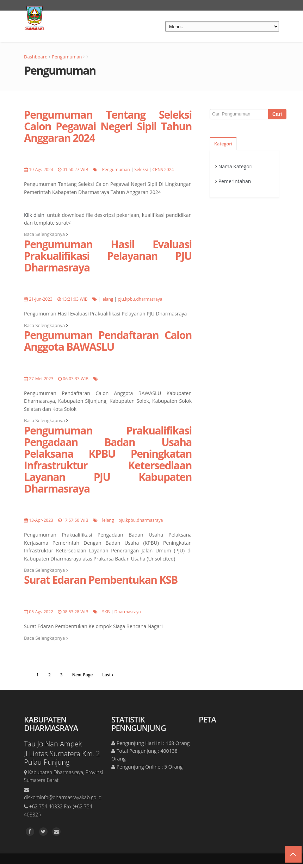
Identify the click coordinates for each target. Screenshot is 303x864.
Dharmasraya (127, 612)
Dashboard (36, 57)
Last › (107, 675)
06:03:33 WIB (75, 379)
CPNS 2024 (163, 170)
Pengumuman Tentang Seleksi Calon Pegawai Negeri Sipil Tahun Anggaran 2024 (108, 126)
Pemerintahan (234, 181)
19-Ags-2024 (41, 170)
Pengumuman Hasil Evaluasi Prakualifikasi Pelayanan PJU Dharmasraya (108, 256)
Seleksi (141, 170)
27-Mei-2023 (41, 379)
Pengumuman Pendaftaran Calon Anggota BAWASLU (108, 341)
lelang (107, 299)
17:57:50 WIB (75, 520)
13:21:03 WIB (75, 299)
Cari (277, 114)
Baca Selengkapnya (46, 234)
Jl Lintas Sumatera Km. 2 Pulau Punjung (62, 758)
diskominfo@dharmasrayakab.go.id (62, 797)
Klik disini (34, 215)
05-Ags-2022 (41, 612)
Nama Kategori (235, 166)
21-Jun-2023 (40, 299)
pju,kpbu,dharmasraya (140, 299)
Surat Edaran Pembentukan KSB (101, 579)
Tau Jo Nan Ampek (53, 744)
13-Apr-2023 (41, 520)
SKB (106, 612)
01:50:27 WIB (75, 170)
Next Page (82, 675)
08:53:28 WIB (75, 612)
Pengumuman (67, 57)
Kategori (223, 144)
